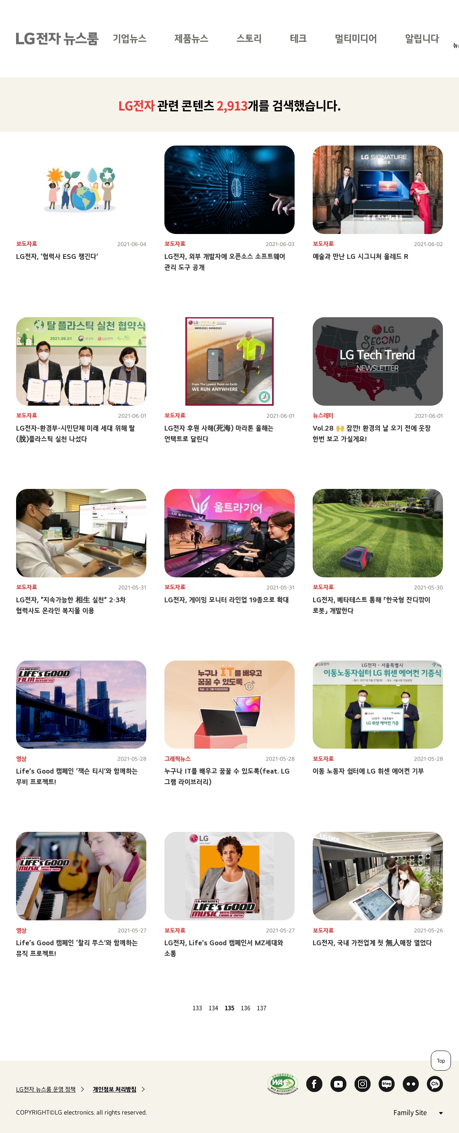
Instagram (362, 1084)
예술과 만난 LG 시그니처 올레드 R (360, 256)
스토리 (249, 38)
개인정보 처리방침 (114, 1089)
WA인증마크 (282, 1084)
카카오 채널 (435, 1084)
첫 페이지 (171, 1008)
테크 (298, 38)
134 (213, 1008)
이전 (180, 1008)
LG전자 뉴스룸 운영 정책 (46, 1089)
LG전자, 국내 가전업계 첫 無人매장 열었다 (372, 942)
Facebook (314, 1084)
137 (261, 1008)
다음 (279, 1008)
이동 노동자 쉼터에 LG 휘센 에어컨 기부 (368, 771)
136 (245, 1008)
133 (197, 1008)
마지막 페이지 (288, 1008)
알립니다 (422, 38)
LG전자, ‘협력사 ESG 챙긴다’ (57, 256)
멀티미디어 (356, 38)
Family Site (418, 1112)
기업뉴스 (129, 38)
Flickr (411, 1084)
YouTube (338, 1084)
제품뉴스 (191, 38)
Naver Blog (387, 1084)
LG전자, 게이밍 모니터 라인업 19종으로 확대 (226, 599)
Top (441, 1060)
